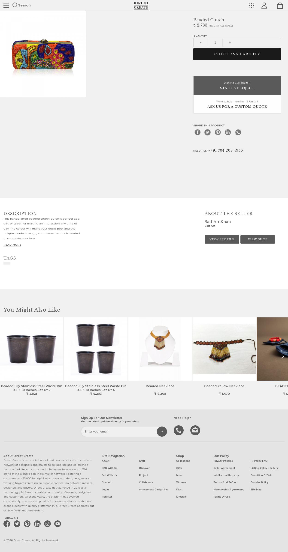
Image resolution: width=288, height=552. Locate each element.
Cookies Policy (260, 482)
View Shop (257, 239)
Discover (144, 468)
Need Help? (218, 150)
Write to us (195, 430)
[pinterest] (218, 132)
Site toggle (6, 5)
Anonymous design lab (153, 489)
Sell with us (109, 475)
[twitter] (207, 132)
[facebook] (197, 132)
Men (179, 475)
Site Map (256, 489)
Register (107, 496)
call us (179, 430)
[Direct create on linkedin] (38, 523)
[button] (282, 356)
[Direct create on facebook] (7, 523)
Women (181, 482)
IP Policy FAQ (259, 461)
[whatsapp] (238, 132)
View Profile (221, 239)
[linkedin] (228, 132)
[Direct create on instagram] (48, 523)
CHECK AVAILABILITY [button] (237, 54)
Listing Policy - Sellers (264, 468)
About (105, 461)
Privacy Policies (223, 461)
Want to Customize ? (237, 85)
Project (143, 475)
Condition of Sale (261, 475)
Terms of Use (222, 496)
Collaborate (146, 482)
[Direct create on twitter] (18, 523)
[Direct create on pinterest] (28, 523)
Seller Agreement (224, 468)
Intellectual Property (226, 475)
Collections (183, 461)
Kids (179, 489)
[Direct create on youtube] (58, 523)
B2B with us (109, 468)
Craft (142, 461)
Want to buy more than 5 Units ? (237, 104)
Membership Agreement (229, 489)
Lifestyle (181, 496)
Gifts (179, 468)
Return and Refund (226, 482)
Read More (12, 244)
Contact (107, 482)
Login (105, 489)
